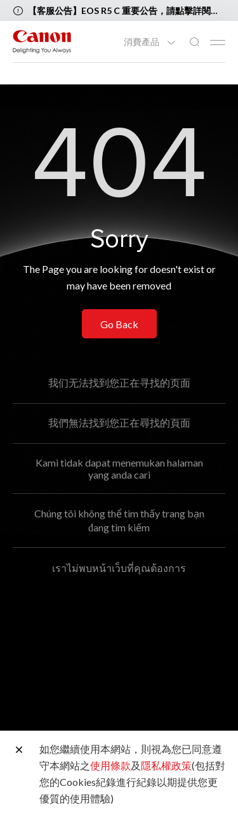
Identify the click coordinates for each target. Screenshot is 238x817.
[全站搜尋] (194, 42)
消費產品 (142, 42)
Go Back (119, 324)
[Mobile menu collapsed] (217, 42)
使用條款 (110, 765)
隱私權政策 (166, 765)
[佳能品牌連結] (42, 41)
